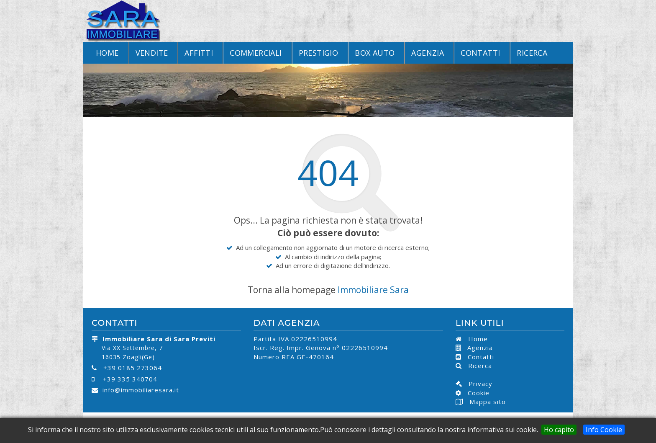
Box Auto (375, 53)
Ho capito (559, 429)
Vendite (152, 53)
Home (107, 53)
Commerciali (256, 53)
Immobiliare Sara (373, 290)
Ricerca (532, 53)
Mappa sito (486, 401)
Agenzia (427, 53)
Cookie (475, 393)
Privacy (477, 383)
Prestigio (318, 53)
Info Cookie (604, 429)
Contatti (480, 53)
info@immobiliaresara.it (140, 390)
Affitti (198, 53)
